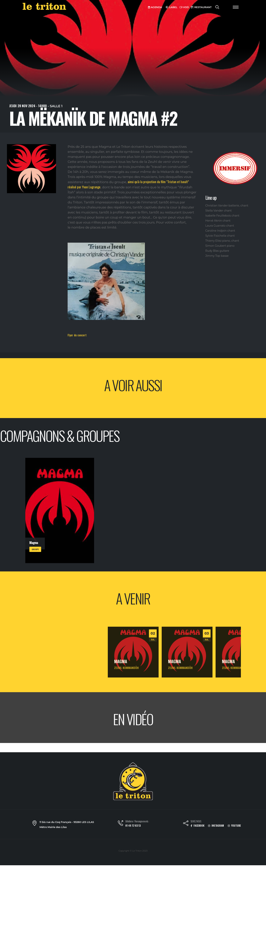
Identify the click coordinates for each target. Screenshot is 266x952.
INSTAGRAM (216, 825)
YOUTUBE (234, 825)
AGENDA (155, 7)
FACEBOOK (197, 825)
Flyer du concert (77, 335)
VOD (184, 7)
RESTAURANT (201, 7)
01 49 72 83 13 (133, 825)
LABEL (171, 7)
